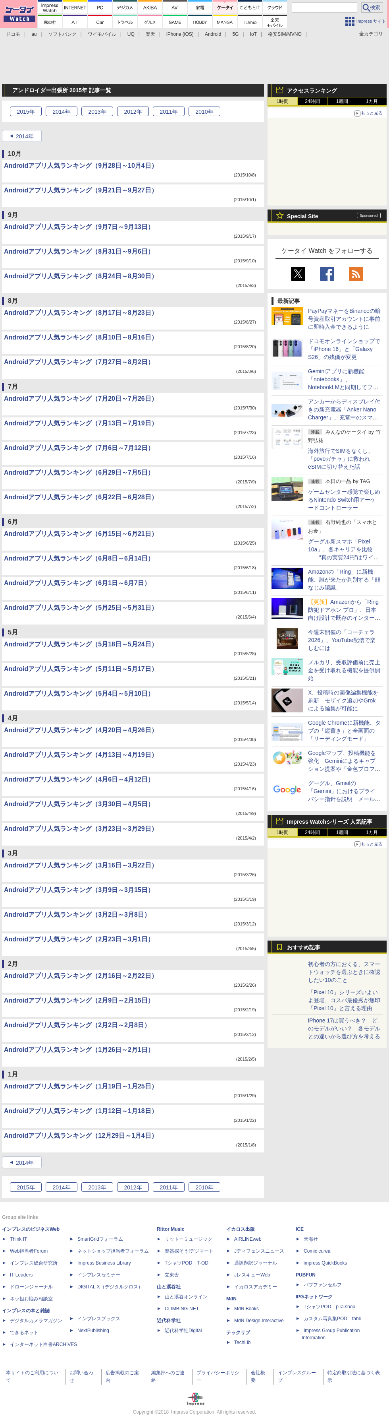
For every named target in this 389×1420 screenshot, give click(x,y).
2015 (26, 112)
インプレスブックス (98, 1318)
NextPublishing (93, 1330)
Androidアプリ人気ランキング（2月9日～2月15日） (79, 1000)
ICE (300, 1229)
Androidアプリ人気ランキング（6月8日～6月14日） (79, 558)
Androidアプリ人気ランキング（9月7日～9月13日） (79, 226)
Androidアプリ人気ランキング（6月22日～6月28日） (81, 497)
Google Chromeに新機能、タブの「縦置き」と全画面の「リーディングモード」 (344, 731)
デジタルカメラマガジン (36, 1320)
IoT (253, 34)
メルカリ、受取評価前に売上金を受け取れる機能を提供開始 (344, 670)
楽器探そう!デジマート (189, 1251)
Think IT (18, 1239)
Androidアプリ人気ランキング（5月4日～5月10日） (79, 693)
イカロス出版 (240, 1229)
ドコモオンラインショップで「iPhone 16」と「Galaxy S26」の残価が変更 (344, 349)
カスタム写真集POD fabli (332, 1318)
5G (235, 34)
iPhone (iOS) (180, 34)
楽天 (150, 34)
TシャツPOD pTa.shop (329, 1306)
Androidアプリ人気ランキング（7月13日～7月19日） (81, 423)
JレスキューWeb (252, 1275)
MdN (231, 1299)
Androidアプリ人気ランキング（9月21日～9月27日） (81, 190)
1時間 (283, 101)
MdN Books (246, 1308)
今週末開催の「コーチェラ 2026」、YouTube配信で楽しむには (342, 640)
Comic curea (317, 1251)
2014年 (25, 136)
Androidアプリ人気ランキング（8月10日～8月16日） (81, 337)
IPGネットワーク (314, 1297)
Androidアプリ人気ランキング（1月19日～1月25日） (81, 1086)
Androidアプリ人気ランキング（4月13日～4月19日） (81, 754)
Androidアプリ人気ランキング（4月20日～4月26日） (81, 730)
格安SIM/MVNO (285, 34)
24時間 (312, 101)
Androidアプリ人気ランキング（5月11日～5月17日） (81, 668)
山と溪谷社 (169, 1287)
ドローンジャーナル (31, 1287)
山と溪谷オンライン (186, 1297)
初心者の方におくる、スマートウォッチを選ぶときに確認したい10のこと (344, 972)
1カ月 (372, 101)
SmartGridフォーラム (100, 1239)
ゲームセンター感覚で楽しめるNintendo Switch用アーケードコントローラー (344, 500)
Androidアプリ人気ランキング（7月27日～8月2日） (79, 362)
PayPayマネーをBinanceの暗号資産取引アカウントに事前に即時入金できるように (344, 319)
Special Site (302, 216)
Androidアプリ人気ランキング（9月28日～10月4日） (81, 165)
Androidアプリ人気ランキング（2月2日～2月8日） (77, 1025)
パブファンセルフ (323, 1285)
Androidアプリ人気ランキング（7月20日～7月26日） (81, 398)
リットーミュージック (188, 1239)
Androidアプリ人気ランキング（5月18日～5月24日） (81, 644)
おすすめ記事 (303, 947)
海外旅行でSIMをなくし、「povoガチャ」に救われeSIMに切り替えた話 (341, 459)
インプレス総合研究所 (34, 1263)
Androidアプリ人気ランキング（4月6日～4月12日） (79, 779)
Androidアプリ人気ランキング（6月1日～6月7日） (77, 583)
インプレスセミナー (98, 1275)
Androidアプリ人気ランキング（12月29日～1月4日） (81, 1135)
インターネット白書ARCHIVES (43, 1344)
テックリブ (238, 1332)
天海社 (311, 1239)
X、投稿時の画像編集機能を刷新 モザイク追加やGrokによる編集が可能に (343, 700)
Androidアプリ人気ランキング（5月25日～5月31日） (81, 607)
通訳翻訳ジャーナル (255, 1263)
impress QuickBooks (325, 1263)
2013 (97, 112)
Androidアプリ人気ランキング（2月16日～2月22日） (81, 975)
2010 (204, 112)
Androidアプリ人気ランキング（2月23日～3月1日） (79, 939)
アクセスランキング (312, 90)
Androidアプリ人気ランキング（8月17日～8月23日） (81, 312)
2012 (133, 112)
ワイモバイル (102, 34)
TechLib (242, 1342)
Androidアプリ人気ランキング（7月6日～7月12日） (79, 447)
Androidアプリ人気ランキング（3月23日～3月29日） (81, 828)
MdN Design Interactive (259, 1320)
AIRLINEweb (248, 1239)
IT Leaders (21, 1275)
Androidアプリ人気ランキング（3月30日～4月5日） (79, 804)
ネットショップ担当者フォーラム (113, 1251)
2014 (61, 112)
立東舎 (172, 1275)
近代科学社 (169, 1320)
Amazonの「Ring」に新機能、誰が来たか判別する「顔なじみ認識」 (344, 579)
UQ (131, 34)
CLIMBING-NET (182, 1308)
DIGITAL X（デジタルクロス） (110, 1287)
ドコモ (13, 34)
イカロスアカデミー (255, 1287)
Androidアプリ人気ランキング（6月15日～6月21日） (81, 533)
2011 (168, 112)
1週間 (342, 101)
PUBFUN (306, 1275)
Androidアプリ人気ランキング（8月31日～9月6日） (79, 251)
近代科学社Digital (183, 1330)
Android (213, 34)
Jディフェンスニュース (259, 1251)
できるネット (24, 1332)
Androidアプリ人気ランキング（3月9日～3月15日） (79, 890)
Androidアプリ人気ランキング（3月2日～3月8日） (77, 914)
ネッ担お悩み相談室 (31, 1299)
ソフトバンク (62, 34)
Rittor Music (170, 1229)
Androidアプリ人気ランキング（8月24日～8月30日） (81, 276)
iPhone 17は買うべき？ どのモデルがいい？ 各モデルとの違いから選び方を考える (344, 1028)
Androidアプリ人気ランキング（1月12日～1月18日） (81, 1111)
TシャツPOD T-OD (186, 1263)
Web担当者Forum (29, 1251)
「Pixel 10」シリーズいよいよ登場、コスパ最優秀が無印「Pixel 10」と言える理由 (344, 1000)
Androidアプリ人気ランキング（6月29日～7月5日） (79, 472)
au (34, 34)
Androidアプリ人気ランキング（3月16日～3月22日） (81, 865)
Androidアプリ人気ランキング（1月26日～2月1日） (79, 1049)
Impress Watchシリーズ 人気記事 (329, 822)
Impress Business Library (104, 1263)
